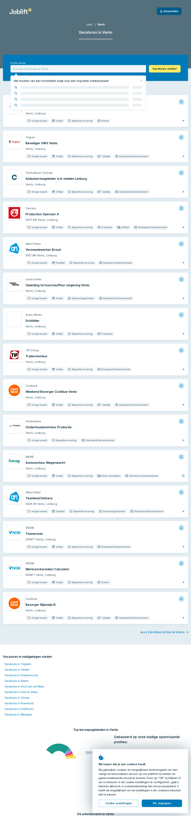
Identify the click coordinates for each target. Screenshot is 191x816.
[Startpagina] (20, 11)
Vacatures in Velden (16, 669)
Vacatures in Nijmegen (18, 714)
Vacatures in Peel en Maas (21, 692)
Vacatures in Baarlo (16, 680)
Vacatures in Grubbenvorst (21, 675)
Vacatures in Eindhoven (19, 708)
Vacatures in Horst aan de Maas (24, 686)
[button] (165, 69)
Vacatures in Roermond (19, 703)
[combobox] (78, 69)
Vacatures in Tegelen (17, 664)
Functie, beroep (17, 63)
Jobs (89, 24)
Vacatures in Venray (16, 697)
